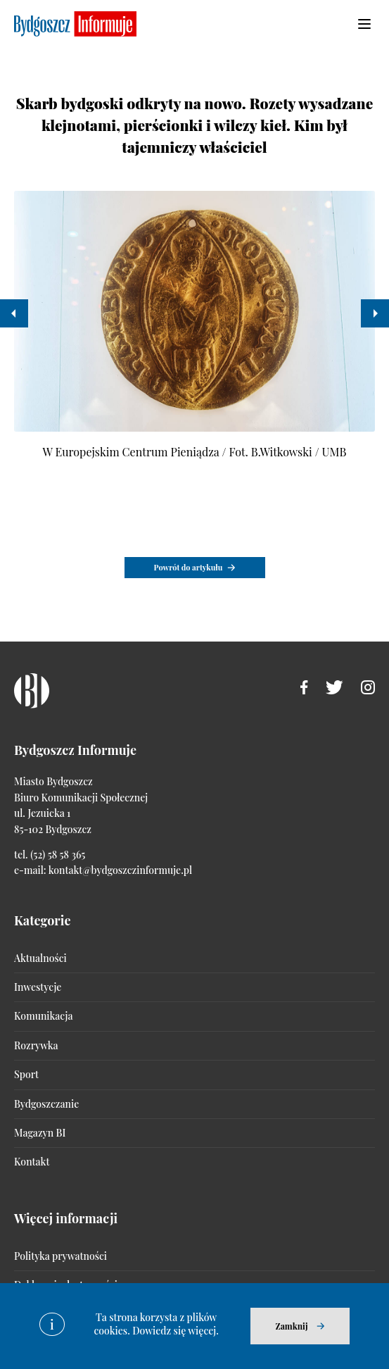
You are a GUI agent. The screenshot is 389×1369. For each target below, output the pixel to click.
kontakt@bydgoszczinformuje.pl (120, 870)
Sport (26, 1074)
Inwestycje (37, 987)
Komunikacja (43, 1016)
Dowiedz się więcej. (175, 1330)
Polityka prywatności (60, 1256)
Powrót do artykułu (188, 567)
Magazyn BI (39, 1132)
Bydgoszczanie (46, 1104)
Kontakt (31, 1161)
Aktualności (40, 958)
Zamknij (291, 1326)
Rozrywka (36, 1045)
